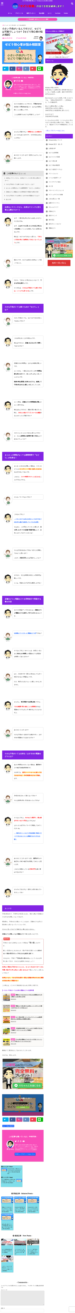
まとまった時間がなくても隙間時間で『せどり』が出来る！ (23, 188)
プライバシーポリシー (37, 1305)
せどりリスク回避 (54, 157)
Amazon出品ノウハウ (55, 140)
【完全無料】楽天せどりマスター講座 (37, 19)
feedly (23, 1106)
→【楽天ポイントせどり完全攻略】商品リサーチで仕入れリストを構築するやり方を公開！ (28, 836)
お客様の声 (52, 148)
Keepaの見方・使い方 (55, 144)
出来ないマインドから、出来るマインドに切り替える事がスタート (23, 179)
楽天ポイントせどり (55, 224)
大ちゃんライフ (53, 207)
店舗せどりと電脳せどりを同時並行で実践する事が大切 (21, 192)
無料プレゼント (31, 13)
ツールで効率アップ (55, 178)
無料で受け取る (59, 263)
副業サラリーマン (54, 203)
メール (3, 1279)
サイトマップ (24, 1305)
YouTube (57, 13)
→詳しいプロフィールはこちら (55, 130)
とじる (23, 173)
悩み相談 (41, 13)
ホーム (10, 13)
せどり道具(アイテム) (55, 169)
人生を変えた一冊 (54, 199)
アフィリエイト (53, 173)
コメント (4, 1255)
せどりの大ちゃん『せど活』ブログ (34, 1310)
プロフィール (19, 13)
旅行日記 (51, 219)
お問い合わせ (50, 1305)
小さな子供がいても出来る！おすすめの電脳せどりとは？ (22, 195)
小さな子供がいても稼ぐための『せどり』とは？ (19, 184)
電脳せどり (52, 228)
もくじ (50, 13)
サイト (2, 1285)
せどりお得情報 (53, 152)
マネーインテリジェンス (56, 190)
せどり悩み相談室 (8, 1125)
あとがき (8, 199)
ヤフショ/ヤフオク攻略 (56, 194)
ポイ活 (51, 186)
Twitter (66, 13)
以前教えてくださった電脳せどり (25, 633)
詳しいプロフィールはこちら (22, 93)
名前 (3, 1274)
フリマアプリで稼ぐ (55, 182)
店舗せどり (52, 211)
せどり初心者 (53, 161)
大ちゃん (36, 38)
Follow (31, 1103)
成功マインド (53, 215)
